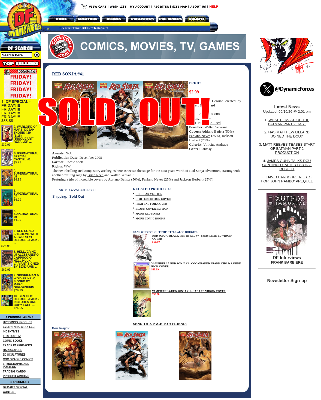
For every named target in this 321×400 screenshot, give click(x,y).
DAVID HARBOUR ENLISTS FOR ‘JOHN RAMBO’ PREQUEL (287, 179)
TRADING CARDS (14, 371)
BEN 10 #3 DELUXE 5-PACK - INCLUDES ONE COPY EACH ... (27, 300)
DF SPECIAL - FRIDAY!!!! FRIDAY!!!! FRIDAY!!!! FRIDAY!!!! (16, 109)
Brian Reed (213, 123)
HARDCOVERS (12, 350)
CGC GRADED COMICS (18, 359)
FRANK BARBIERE (287, 262)
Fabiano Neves (199, 136)
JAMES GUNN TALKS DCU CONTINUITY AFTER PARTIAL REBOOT (286, 165)
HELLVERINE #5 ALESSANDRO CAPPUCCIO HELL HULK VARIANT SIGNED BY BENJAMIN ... (26, 259)
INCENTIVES (11, 331)
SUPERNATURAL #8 (26, 175)
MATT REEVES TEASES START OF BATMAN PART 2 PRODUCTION (289, 148)
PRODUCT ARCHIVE (16, 376)
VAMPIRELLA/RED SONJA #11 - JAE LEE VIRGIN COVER (189, 291)
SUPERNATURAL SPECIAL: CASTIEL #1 (26, 156)
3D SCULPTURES (14, 354)
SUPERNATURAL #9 (26, 215)
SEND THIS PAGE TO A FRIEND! (160, 324)
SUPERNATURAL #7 (26, 195)
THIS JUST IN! (12, 336)
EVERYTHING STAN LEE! (19, 326)
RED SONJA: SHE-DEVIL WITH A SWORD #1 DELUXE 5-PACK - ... (27, 237)
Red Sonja (85, 171)
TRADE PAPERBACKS (17, 345)
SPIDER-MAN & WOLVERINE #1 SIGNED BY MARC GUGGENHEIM (26, 281)
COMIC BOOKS (13, 340)
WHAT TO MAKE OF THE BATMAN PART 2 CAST (288, 122)
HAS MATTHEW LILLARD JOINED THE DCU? (289, 134)
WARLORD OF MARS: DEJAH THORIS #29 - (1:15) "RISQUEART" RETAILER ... (25, 134)
